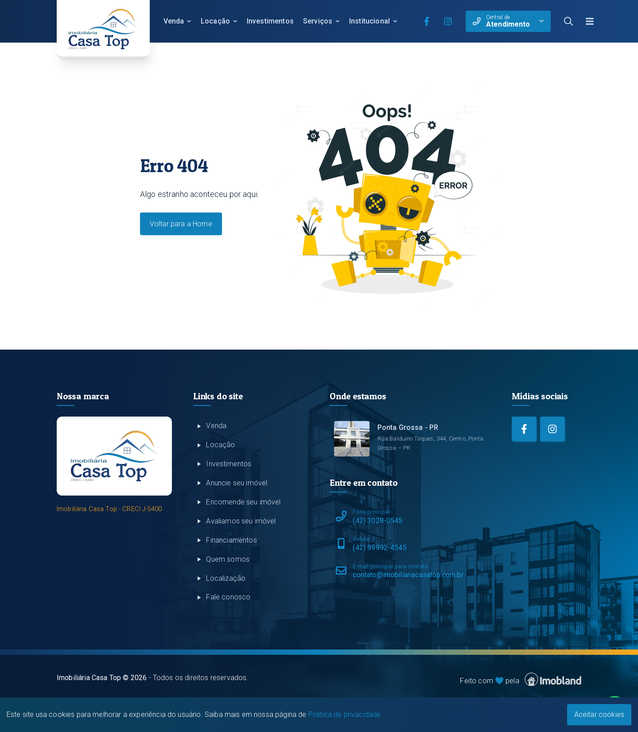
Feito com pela (520, 679)
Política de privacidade (344, 714)
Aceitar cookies (599, 714)
